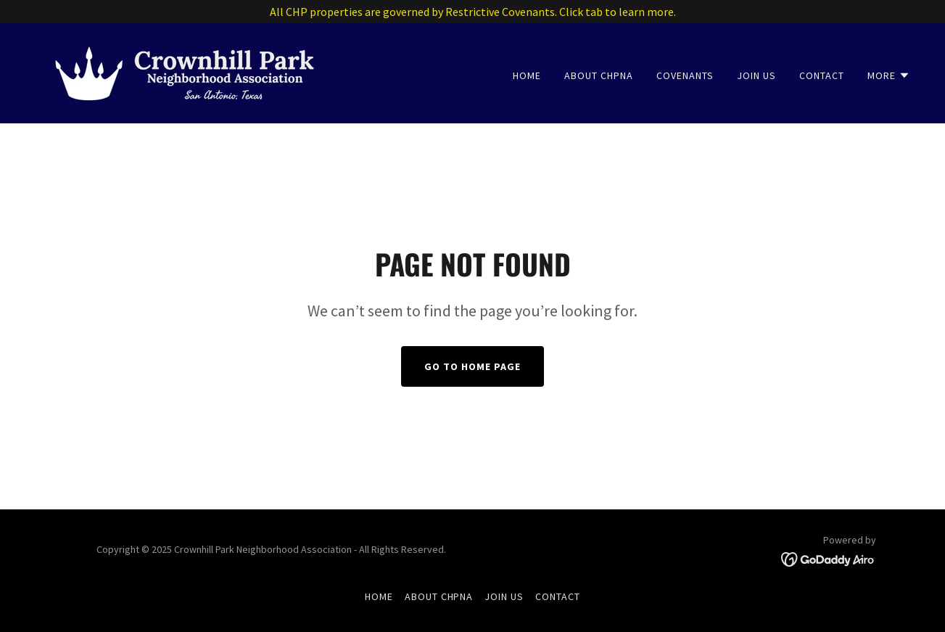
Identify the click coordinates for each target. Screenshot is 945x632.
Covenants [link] (685, 75)
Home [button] (379, 596)
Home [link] (527, 75)
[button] (888, 75)
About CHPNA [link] (598, 75)
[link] (185, 72)
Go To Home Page (472, 366)
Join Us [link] (756, 75)
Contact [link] (821, 75)
